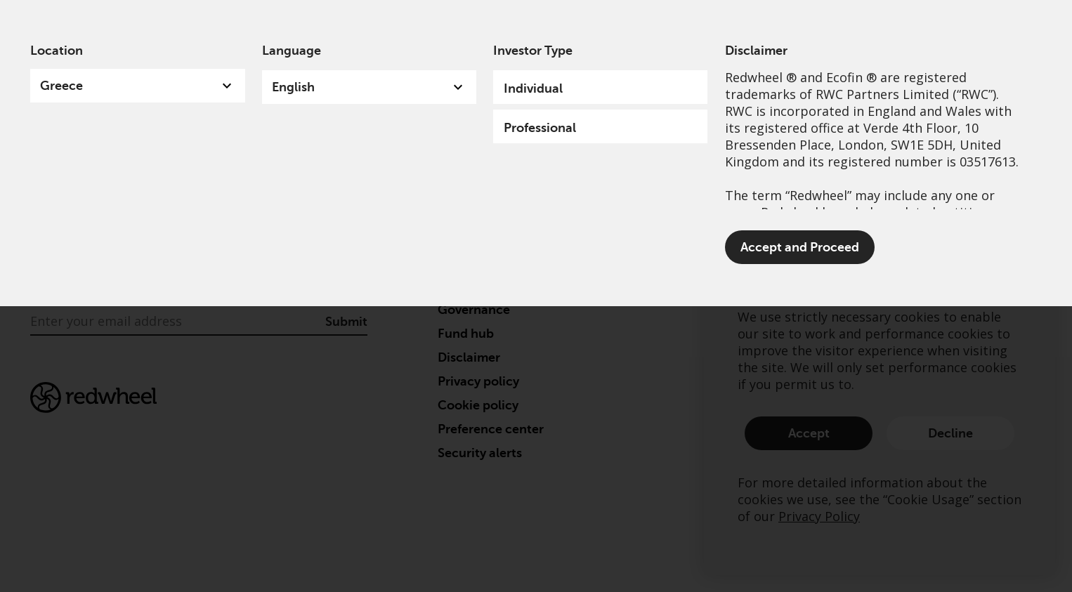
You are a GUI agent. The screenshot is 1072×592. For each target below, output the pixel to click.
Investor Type (533, 51)
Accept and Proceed (799, 247)
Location (56, 51)
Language (291, 51)
